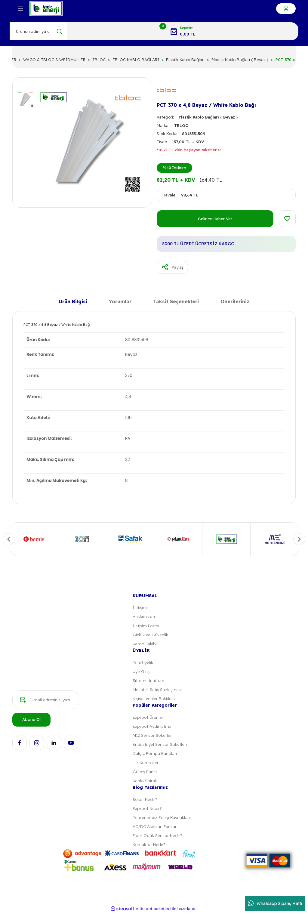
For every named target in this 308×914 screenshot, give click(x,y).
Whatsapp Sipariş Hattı (275, 903)
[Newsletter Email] (45, 700)
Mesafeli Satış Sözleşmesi (157, 690)
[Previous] (9, 539)
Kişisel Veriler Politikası (154, 699)
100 (128, 418)
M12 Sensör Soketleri (152, 735)
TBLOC (181, 125)
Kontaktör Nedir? (149, 845)
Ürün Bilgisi (73, 301)
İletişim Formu (147, 625)
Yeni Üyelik (143, 662)
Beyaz (131, 355)
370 (128, 376)
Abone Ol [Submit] (31, 720)
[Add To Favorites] (287, 218)
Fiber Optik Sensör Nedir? (157, 836)
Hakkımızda (144, 616)
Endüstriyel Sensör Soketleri (159, 745)
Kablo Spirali (144, 781)
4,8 (128, 397)
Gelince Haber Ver (215, 218)
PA (127, 439)
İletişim (140, 607)
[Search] (38, 31)
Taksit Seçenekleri (176, 301)
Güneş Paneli (145, 772)
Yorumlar (120, 301)
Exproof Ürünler (147, 717)
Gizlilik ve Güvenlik (150, 635)
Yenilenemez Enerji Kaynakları (161, 818)
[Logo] (46, 8)
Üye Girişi (141, 671)
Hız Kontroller (145, 763)
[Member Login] (286, 8)
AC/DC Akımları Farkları (155, 827)
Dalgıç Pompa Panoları (154, 754)
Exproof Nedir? (147, 809)
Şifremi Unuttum (148, 680)
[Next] (299, 539)
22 (127, 460)
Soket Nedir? (145, 800)
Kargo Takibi (144, 644)
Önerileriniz (234, 301)
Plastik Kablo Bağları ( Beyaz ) (208, 117)
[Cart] (182, 31)
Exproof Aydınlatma (152, 726)
